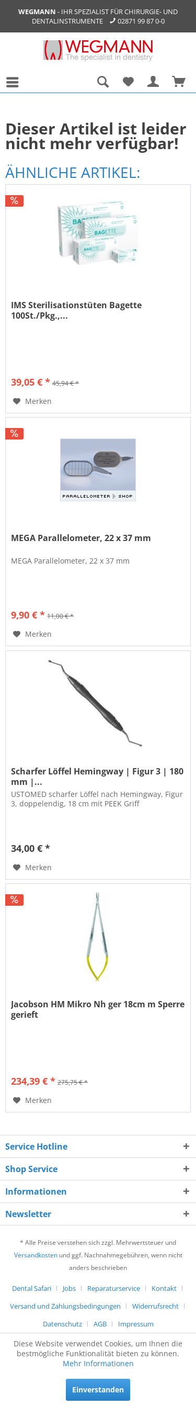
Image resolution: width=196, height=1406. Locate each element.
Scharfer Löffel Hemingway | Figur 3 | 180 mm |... (97, 776)
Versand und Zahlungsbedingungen (65, 1306)
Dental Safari (31, 1288)
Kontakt (164, 1288)
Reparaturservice (113, 1288)
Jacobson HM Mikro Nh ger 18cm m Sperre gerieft (98, 1009)
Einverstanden (98, 1389)
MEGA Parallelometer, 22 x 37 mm (81, 538)
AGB (100, 1324)
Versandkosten (35, 1255)
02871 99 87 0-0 (141, 21)
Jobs (69, 1288)
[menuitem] (15, 82)
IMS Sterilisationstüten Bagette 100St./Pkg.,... (76, 310)
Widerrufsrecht (155, 1306)
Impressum (136, 1324)
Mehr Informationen (98, 1363)
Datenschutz (62, 1324)
